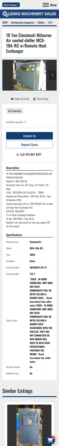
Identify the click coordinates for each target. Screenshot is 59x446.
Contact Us (29, 135)
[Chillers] (41, 22)
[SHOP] (5, 22)
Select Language (10, 4)
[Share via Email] (20, 99)
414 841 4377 (33, 154)
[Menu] (46, 5)
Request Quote (29, 144)
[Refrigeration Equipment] (22, 22)
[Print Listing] (40, 99)
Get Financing (14, 111)
